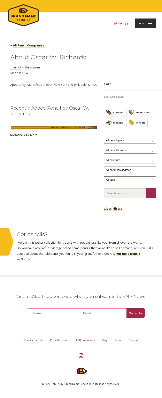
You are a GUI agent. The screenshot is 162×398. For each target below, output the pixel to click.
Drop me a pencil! (126, 253)
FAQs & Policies (85, 340)
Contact (133, 340)
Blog (104, 340)
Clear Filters (113, 208)
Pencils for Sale (33, 340)
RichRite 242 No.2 (23, 135)
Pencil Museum (59, 340)
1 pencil (15, 67)
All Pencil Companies (28, 45)
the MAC (115, 384)
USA (25, 73)
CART (123, 23)
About (118, 340)
